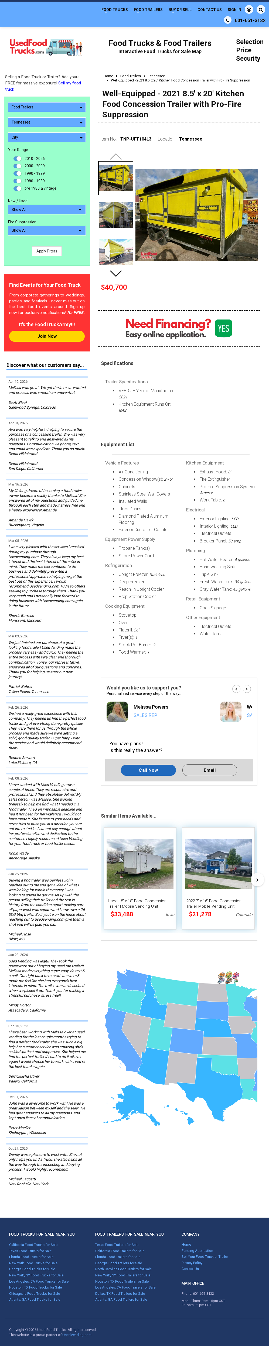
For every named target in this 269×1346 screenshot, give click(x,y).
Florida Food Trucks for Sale (31, 1257)
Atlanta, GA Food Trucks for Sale (34, 1299)
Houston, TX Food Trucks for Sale (35, 1287)
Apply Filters (46, 251)
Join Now (47, 336)
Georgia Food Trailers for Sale (118, 1263)
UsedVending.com (76, 1335)
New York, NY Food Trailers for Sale (122, 1275)
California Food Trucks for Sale (33, 1245)
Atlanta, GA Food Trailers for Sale (121, 1299)
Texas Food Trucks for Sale (30, 1251)
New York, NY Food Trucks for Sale (36, 1275)
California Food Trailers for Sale (119, 1251)
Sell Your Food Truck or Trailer (205, 1257)
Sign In (240, 9)
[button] (115, 273)
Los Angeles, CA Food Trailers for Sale (125, 1287)
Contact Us (210, 10)
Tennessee (47, 122)
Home (186, 1244)
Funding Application (197, 1251)
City (47, 137)
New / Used (18, 201)
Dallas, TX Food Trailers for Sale (120, 1294)
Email (210, 770)
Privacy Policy (192, 1263)
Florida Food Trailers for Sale (117, 1257)
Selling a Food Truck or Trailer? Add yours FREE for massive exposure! (43, 83)
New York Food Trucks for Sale (33, 1263)
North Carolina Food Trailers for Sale (123, 1269)
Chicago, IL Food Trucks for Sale (34, 1294)
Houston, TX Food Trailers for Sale (122, 1281)
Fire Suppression (22, 222)
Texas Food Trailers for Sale (116, 1245)
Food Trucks (114, 10)
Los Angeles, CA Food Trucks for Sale (39, 1281)
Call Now (148, 770)
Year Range (18, 150)
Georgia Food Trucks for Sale (32, 1269)
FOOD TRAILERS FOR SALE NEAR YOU (129, 1234)
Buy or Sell (180, 10)
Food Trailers (148, 10)
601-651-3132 (203, 1294)
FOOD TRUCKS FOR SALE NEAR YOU (42, 1234)
